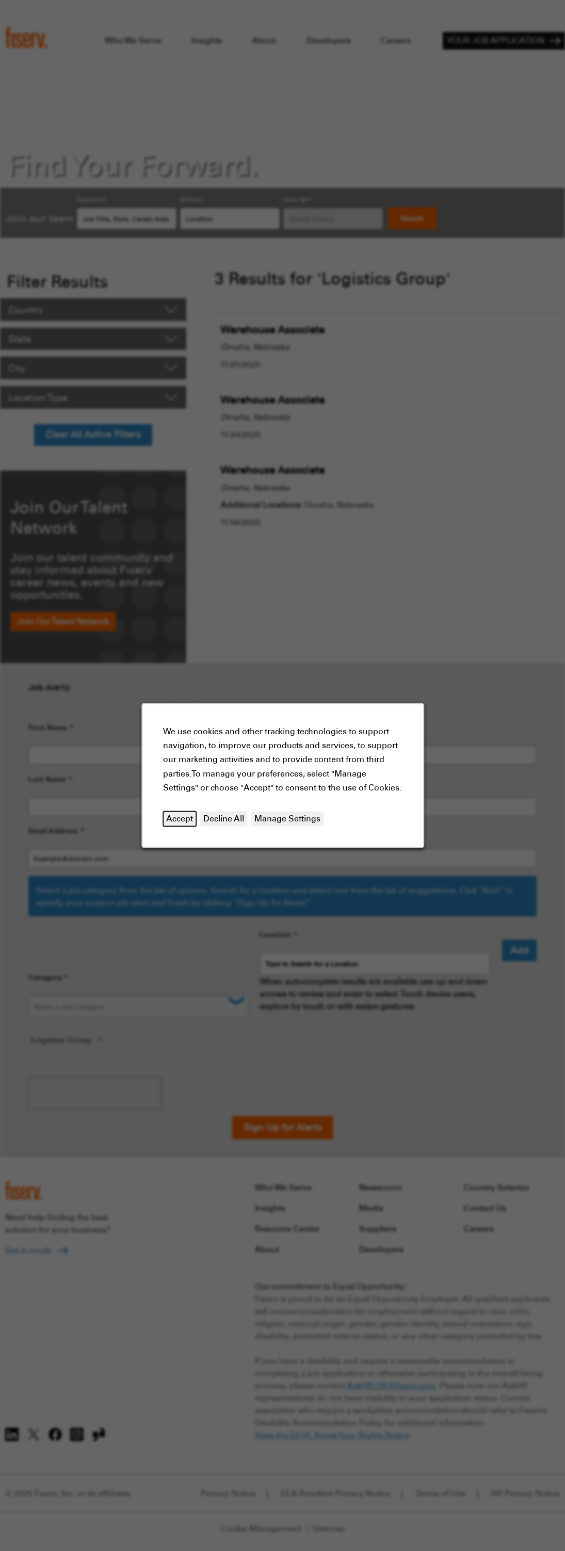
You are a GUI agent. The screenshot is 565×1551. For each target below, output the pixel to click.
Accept (179, 818)
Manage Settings (287, 818)
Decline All (223, 818)
